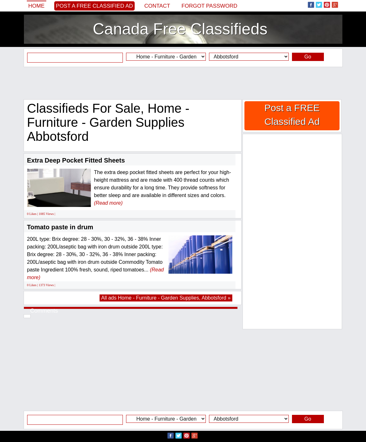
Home (36, 6)
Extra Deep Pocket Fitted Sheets (76, 160)
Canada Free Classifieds (180, 29)
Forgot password (209, 6)
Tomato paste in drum (60, 227)
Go (307, 56)
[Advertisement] (183, 83)
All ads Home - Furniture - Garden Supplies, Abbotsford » (166, 298)
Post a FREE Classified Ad (94, 6)
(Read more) (108, 203)
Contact (157, 6)
